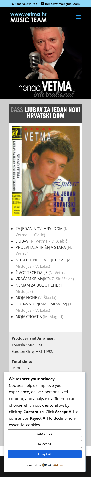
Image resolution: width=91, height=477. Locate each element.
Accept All (44, 454)
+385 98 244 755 (26, 4)
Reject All (44, 444)
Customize (44, 433)
